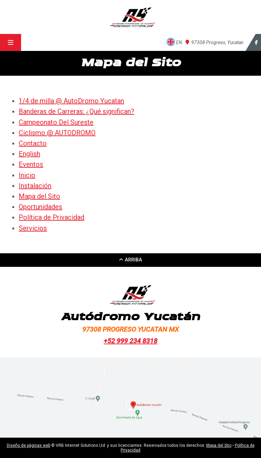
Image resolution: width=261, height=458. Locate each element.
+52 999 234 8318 (130, 341)
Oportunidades (40, 207)
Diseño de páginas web (28, 445)
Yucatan (215, 42)
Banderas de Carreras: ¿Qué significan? (76, 111)
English (29, 154)
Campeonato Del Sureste (56, 122)
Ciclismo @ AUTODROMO (57, 133)
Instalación (35, 186)
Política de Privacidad (51, 217)
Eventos (31, 164)
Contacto (33, 143)
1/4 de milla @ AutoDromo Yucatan (71, 101)
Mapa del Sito (39, 196)
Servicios (33, 228)
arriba (130, 260)
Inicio (27, 175)
